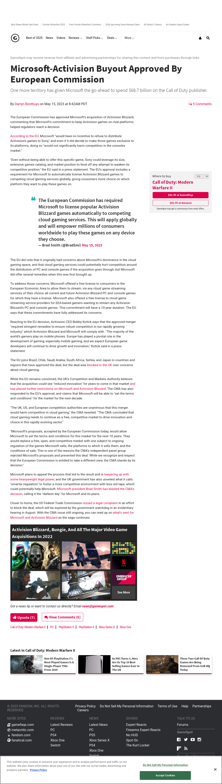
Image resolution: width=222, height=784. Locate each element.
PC (52, 627)
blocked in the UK (99, 365)
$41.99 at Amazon (181, 203)
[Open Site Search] (208, 38)
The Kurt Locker (137, 745)
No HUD (132, 735)
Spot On (132, 740)
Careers (83, 710)
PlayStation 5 (66, 627)
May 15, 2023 (92, 245)
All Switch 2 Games (153, 24)
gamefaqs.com (20, 725)
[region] (111, 770)
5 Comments (200, 104)
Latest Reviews (61, 725)
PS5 (92, 735)
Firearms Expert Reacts (143, 730)
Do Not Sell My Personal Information (126, 706)
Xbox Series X (107, 627)
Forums (182, 725)
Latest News (98, 725)
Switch (55, 745)
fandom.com (19, 735)
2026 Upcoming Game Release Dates (122, 24)
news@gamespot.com (97, 606)
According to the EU (24, 136)
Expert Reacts (136, 725)
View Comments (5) (62, 617)
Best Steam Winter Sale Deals (24, 24)
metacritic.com (20, 730)
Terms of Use (167, 706)
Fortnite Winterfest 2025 (54, 24)
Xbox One (125, 627)
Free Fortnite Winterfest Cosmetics (85, 24)
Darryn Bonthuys (27, 104)
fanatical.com (19, 740)
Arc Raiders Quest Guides (177, 24)
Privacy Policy (85, 706)
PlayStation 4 (86, 627)
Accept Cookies (165, 775)
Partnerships (202, 706)
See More (123, 592)
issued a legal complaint (100, 503)
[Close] (215, 769)
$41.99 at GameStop (180, 195)
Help (185, 706)
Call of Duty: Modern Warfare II (172, 185)
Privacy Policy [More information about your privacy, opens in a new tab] (38, 770)
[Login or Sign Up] (200, 38)
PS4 (53, 735)
